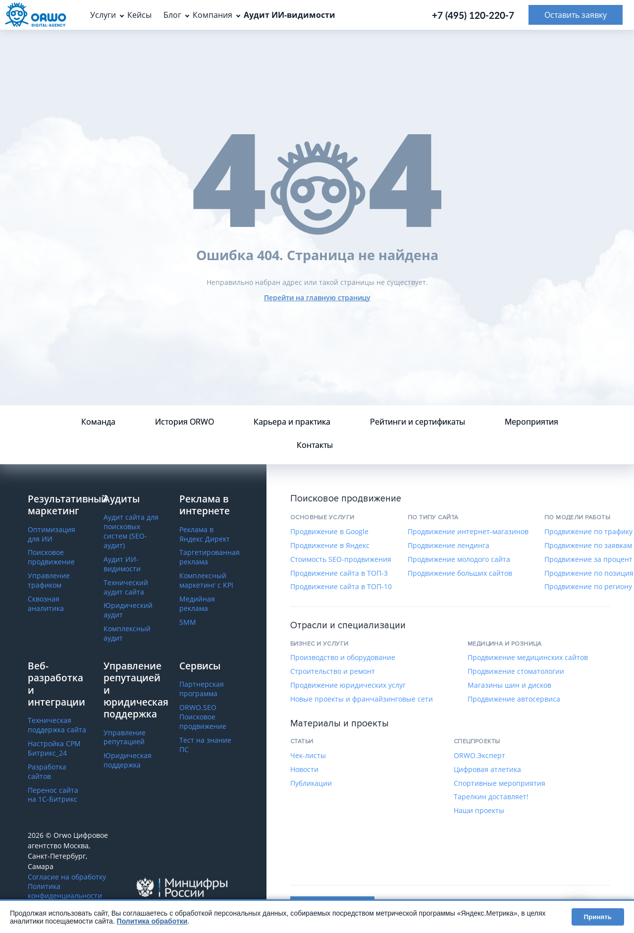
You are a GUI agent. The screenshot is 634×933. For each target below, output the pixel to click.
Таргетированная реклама (209, 557)
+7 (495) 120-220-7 (473, 15)
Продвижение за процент (588, 559)
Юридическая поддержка (128, 760)
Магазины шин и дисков (509, 685)
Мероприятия (531, 422)
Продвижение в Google (329, 531)
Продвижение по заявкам (588, 545)
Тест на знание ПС (205, 745)
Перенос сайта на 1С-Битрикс (53, 795)
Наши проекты (479, 810)
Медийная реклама (197, 604)
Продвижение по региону (588, 586)
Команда (98, 422)
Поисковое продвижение (51, 557)
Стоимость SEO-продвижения (340, 559)
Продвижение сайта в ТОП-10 (341, 586)
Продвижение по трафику (588, 531)
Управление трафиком (49, 580)
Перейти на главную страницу (317, 297)
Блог (172, 14)
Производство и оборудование (342, 657)
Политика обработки (152, 921)
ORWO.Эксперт (479, 755)
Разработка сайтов (47, 772)
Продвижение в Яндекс (330, 545)
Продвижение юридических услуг (348, 685)
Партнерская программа (201, 689)
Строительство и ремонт (332, 671)
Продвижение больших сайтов (460, 573)
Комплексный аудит (127, 633)
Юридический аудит (128, 610)
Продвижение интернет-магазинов (468, 531)
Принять (598, 917)
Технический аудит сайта (126, 587)
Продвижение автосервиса (514, 699)
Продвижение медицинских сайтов (528, 657)
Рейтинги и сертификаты (417, 422)
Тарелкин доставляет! (491, 796)
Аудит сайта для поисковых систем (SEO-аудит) (131, 531)
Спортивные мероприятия (499, 783)
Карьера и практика (292, 422)
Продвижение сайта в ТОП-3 (339, 573)
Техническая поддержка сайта (57, 725)
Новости (304, 769)
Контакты (315, 445)
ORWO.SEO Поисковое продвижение (202, 717)
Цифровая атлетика (487, 769)
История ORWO (184, 422)
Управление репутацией (125, 737)
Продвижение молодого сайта (459, 559)
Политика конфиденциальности (65, 891)
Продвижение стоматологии (516, 671)
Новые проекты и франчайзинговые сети (361, 699)
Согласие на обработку (67, 877)
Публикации (311, 783)
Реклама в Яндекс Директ (204, 534)
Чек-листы (308, 755)
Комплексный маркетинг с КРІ (206, 580)
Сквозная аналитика (46, 604)
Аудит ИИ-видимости (122, 564)
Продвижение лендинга (448, 545)
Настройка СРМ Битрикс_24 (54, 748)
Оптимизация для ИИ (51, 534)
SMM (187, 622)
